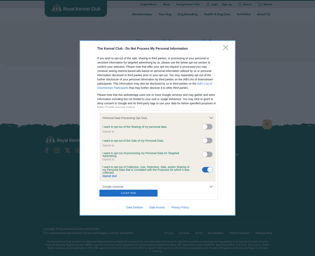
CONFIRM (128, 193)
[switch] (207, 126)
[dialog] (157, 128)
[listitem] (157, 118)
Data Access (157, 207)
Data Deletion (134, 207)
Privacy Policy (180, 207)
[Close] (227, 49)
